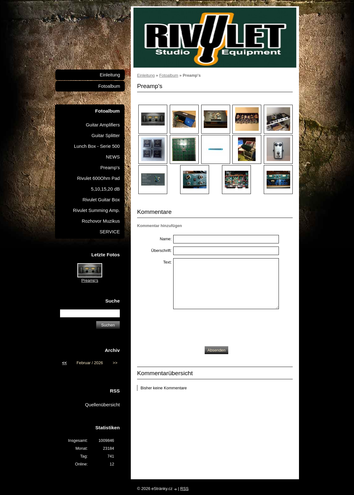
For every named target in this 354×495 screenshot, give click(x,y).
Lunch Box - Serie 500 (97, 146)
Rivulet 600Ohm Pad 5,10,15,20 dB (98, 184)
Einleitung (146, 75)
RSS (184, 488)
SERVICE (110, 231)
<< (64, 362)
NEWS (113, 156)
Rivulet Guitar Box (101, 199)
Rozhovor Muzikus (101, 221)
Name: (166, 238)
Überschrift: (161, 250)
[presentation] (221, 326)
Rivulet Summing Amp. (96, 210)
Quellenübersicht (102, 404)
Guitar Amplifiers (103, 124)
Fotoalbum (168, 75)
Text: (167, 262)
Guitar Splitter (105, 135)
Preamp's (110, 167)
